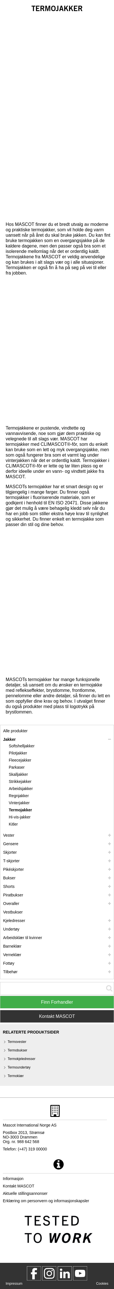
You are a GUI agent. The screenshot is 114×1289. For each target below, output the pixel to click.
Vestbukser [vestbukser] (13, 912)
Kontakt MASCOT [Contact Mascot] (57, 1016)
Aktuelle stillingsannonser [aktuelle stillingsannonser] (25, 1193)
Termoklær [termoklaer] (16, 1076)
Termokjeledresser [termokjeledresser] (21, 1059)
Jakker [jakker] (9, 739)
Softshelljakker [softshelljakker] (22, 746)
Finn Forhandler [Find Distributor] (57, 1002)
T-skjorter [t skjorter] (11, 861)
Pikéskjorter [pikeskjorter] (13, 869)
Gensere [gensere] (10, 844)
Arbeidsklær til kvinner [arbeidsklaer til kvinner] (22, 937)
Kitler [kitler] (13, 824)
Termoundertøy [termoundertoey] (19, 1067)
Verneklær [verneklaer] (12, 954)
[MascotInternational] (80, 1273)
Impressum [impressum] (14, 1284)
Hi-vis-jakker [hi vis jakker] (20, 817)
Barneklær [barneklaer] (12, 946)
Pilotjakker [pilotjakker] (18, 753)
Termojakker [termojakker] (20, 810)
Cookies (102, 1284)
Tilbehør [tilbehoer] (10, 972)
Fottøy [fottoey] (8, 963)
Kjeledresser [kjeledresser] (14, 920)
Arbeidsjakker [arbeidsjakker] (21, 788)
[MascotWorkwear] (34, 1273)
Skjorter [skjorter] (10, 852)
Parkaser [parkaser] (17, 767)
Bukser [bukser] (9, 878)
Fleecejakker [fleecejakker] (20, 760)
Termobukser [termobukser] (17, 1050)
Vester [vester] (8, 835)
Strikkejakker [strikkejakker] (20, 781)
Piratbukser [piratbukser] (13, 895)
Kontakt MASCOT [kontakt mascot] (18, 1186)
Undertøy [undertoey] (11, 929)
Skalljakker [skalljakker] (18, 774)
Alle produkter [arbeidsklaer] (15, 731)
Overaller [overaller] (11, 903)
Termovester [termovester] (17, 1042)
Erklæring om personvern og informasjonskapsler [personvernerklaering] (46, 1201)
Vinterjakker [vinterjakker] (19, 803)
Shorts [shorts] (8, 886)
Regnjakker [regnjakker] (19, 795)
